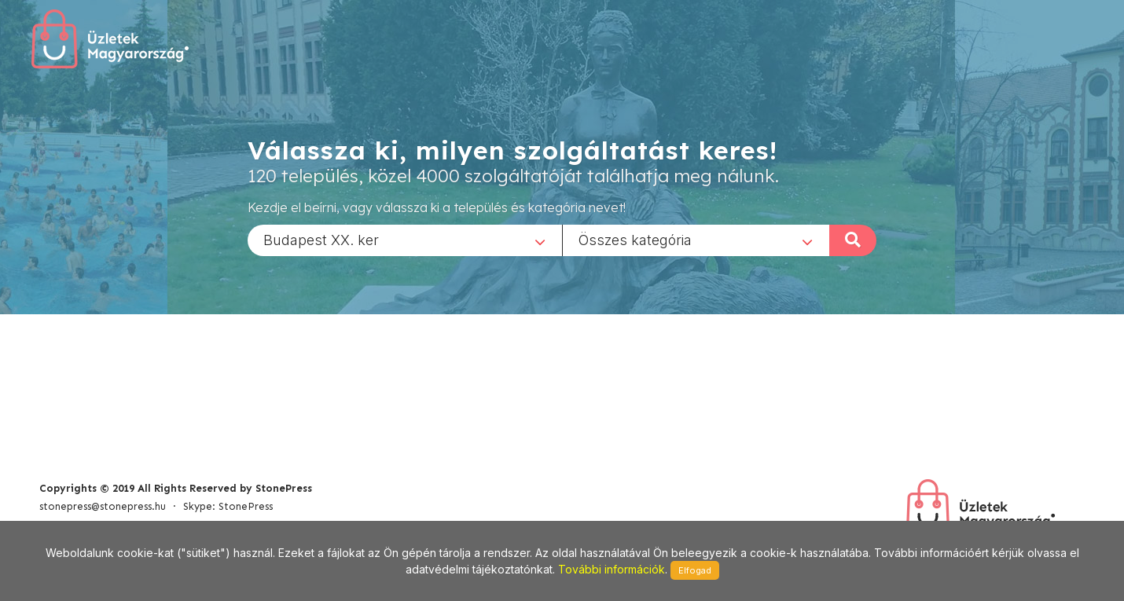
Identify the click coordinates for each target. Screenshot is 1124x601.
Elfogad (694, 570)
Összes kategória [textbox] (635, 239)
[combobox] (405, 239)
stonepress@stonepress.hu (102, 506)
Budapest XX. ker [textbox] (321, 239)
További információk (611, 569)
